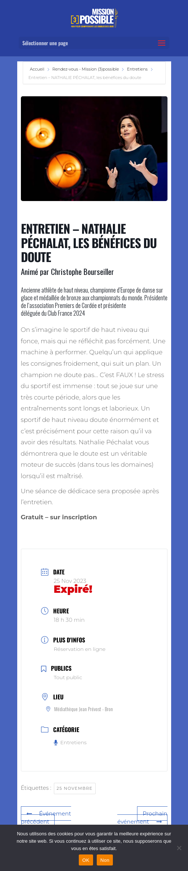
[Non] (179, 848)
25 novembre (75, 788)
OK (85, 860)
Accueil (37, 69)
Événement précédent (46, 817)
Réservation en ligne (80, 649)
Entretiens (137, 69)
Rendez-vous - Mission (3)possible (85, 69)
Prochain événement (142, 817)
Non (105, 860)
